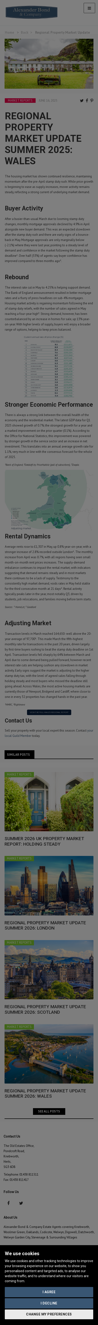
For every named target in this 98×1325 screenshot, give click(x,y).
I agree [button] (49, 1292)
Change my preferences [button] (49, 1314)
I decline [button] (49, 1303)
